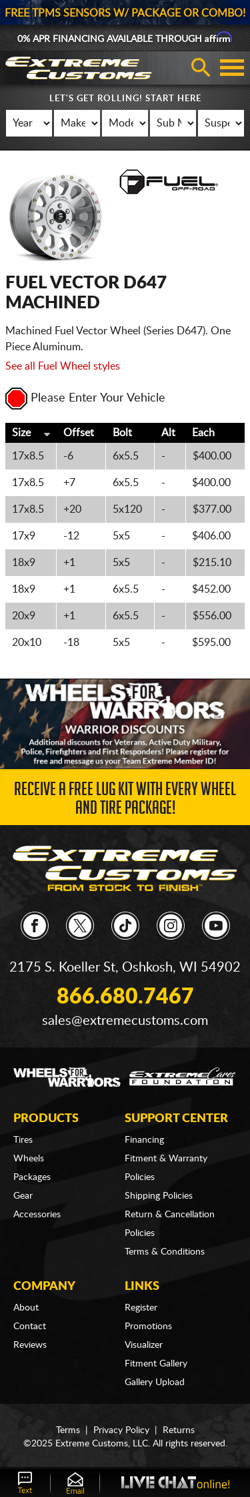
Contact (29, 1326)
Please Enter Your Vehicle (85, 398)
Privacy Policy (121, 1430)
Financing (144, 1140)
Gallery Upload (155, 1382)
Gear (23, 1196)
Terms (68, 1430)
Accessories (37, 1214)
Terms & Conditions (165, 1252)
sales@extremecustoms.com (125, 1021)
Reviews (30, 1345)
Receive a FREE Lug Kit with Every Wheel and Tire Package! (125, 800)
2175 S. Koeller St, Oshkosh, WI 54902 (125, 967)
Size (21, 433)
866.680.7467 (125, 997)
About (26, 1308)
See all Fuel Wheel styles (62, 366)
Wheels (28, 1158)
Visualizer (144, 1345)
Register (141, 1308)
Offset (78, 433)
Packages (32, 1177)
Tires (23, 1140)
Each (203, 433)
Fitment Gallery (156, 1363)
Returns (179, 1430)
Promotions (148, 1326)
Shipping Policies (159, 1196)
